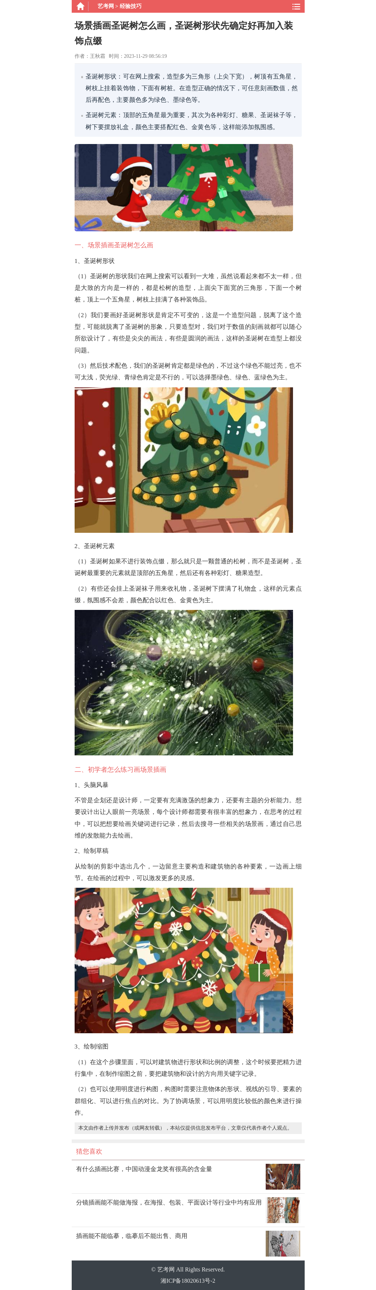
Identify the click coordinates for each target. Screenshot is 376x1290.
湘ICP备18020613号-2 (188, 1281)
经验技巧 (131, 6)
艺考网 (106, 6)
